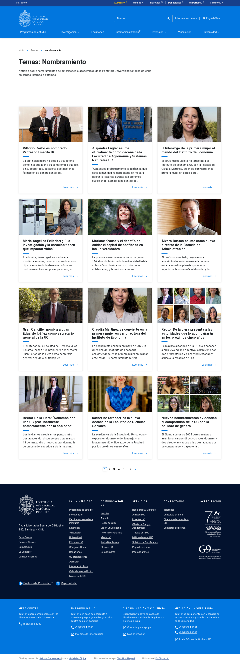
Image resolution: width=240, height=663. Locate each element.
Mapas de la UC (77, 576)
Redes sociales (108, 523)
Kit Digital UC (162, 658)
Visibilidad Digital (77, 658)
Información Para (78, 566)
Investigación (76, 514)
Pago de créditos (141, 547)
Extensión (74, 527)
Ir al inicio (21, 2)
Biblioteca (155, 2)
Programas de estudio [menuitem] (34, 32)
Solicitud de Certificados (145, 542)
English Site (211, 18)
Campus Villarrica (28, 556)
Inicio (21, 50)
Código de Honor (78, 547)
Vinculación (75, 532)
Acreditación (210, 501)
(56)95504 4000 (32, 623)
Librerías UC (138, 519)
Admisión (120, 2)
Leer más (70, 187)
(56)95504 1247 (188, 632)
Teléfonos (169, 509)
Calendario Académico (81, 571)
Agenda (105, 518)
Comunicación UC (112, 503)
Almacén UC (138, 514)
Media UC (106, 537)
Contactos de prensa (175, 527)
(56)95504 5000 (84, 627)
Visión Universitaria (111, 527)
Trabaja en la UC (140, 532)
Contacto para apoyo (139, 627)
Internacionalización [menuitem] (127, 32)
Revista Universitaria (111, 532)
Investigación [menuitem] (70, 32)
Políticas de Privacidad (35, 583)
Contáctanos (174, 501)
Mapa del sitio (66, 583)
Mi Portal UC (196, 2)
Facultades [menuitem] (97, 32)
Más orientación (136, 633)
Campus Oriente (27, 542)
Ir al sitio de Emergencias (89, 633)
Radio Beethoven (110, 542)
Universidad (75, 537)
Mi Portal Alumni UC (142, 537)
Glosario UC (107, 547)
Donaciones (175, 2)
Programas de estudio (81, 509)
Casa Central (25, 537)
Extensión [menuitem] (159, 32)
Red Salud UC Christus (144, 509)
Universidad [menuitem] (211, 32)
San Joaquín (25, 547)
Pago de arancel (140, 552)
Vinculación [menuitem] (184, 32)
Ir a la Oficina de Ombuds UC (195, 639)
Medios (138, 2)
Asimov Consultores (50, 658)
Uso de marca (108, 552)
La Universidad (81, 501)
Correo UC (217, 2)
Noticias (105, 513)
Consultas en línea (173, 514)
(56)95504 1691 (188, 627)
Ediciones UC (76, 542)
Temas (34, 50)
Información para (186, 18)
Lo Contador (25, 551)
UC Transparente (78, 556)
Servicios (139, 501)
